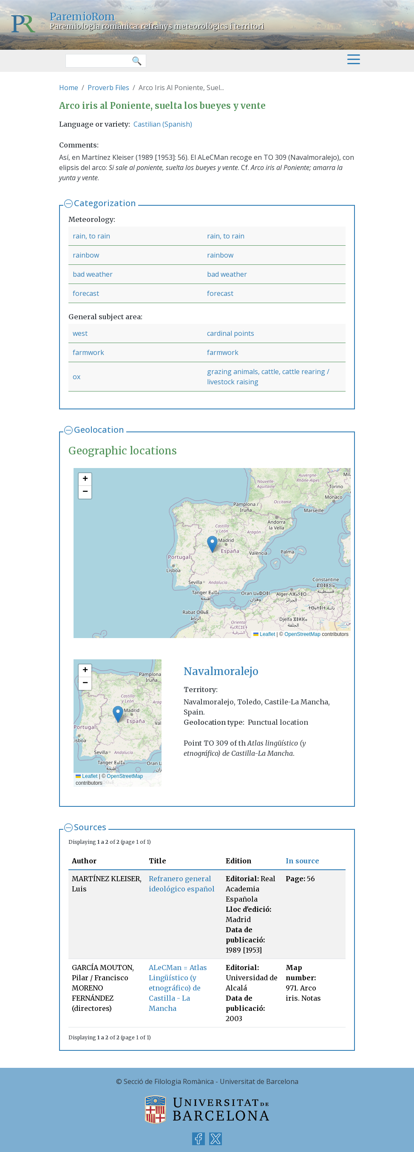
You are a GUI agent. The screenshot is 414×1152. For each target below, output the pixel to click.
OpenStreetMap (302, 634)
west (80, 333)
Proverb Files (108, 87)
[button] (212, 544)
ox (76, 376)
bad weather (93, 274)
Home (68, 87)
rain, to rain (91, 236)
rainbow (86, 255)
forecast (86, 293)
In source (302, 861)
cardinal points (230, 333)
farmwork (88, 352)
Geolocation (99, 429)
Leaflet (264, 634)
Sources (90, 827)
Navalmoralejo (221, 671)
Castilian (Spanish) (162, 124)
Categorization (105, 203)
